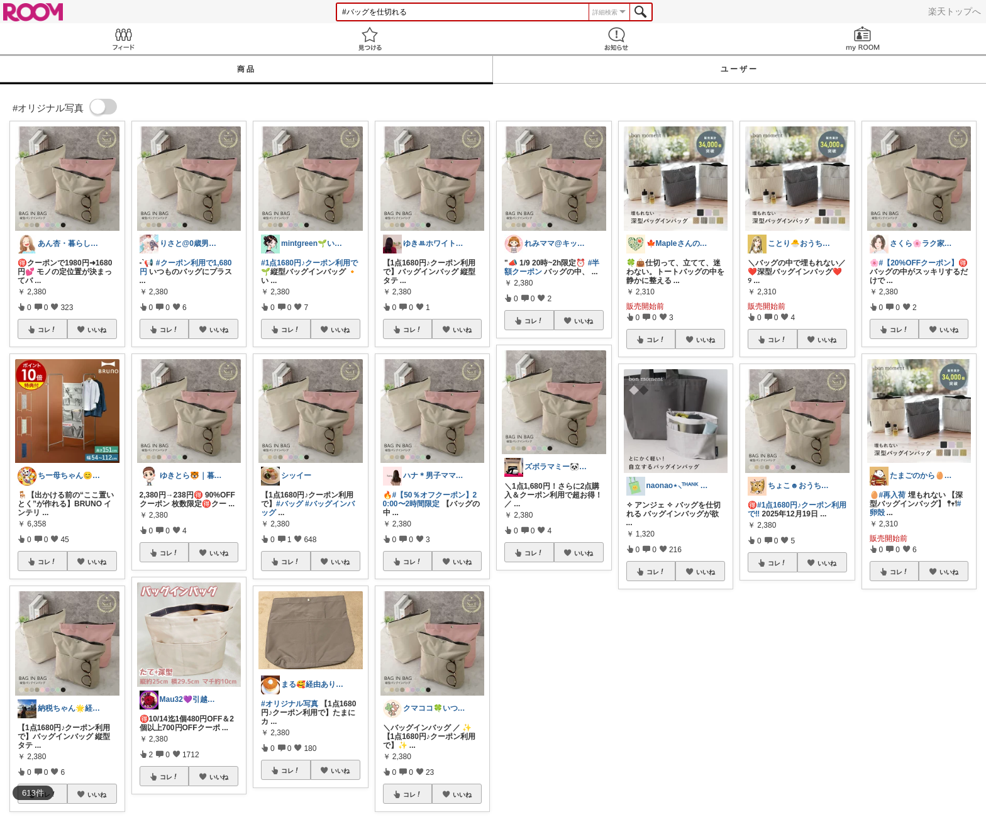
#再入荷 (892, 495)
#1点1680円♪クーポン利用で (309, 263)
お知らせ (616, 38)
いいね (96, 329)
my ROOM (863, 38)
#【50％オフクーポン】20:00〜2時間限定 (430, 499)
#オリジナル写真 (289, 703)
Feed (123, 38)
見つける (369, 38)
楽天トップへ (954, 11)
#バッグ (289, 503)
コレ (47, 329)
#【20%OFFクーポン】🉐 (923, 263)
